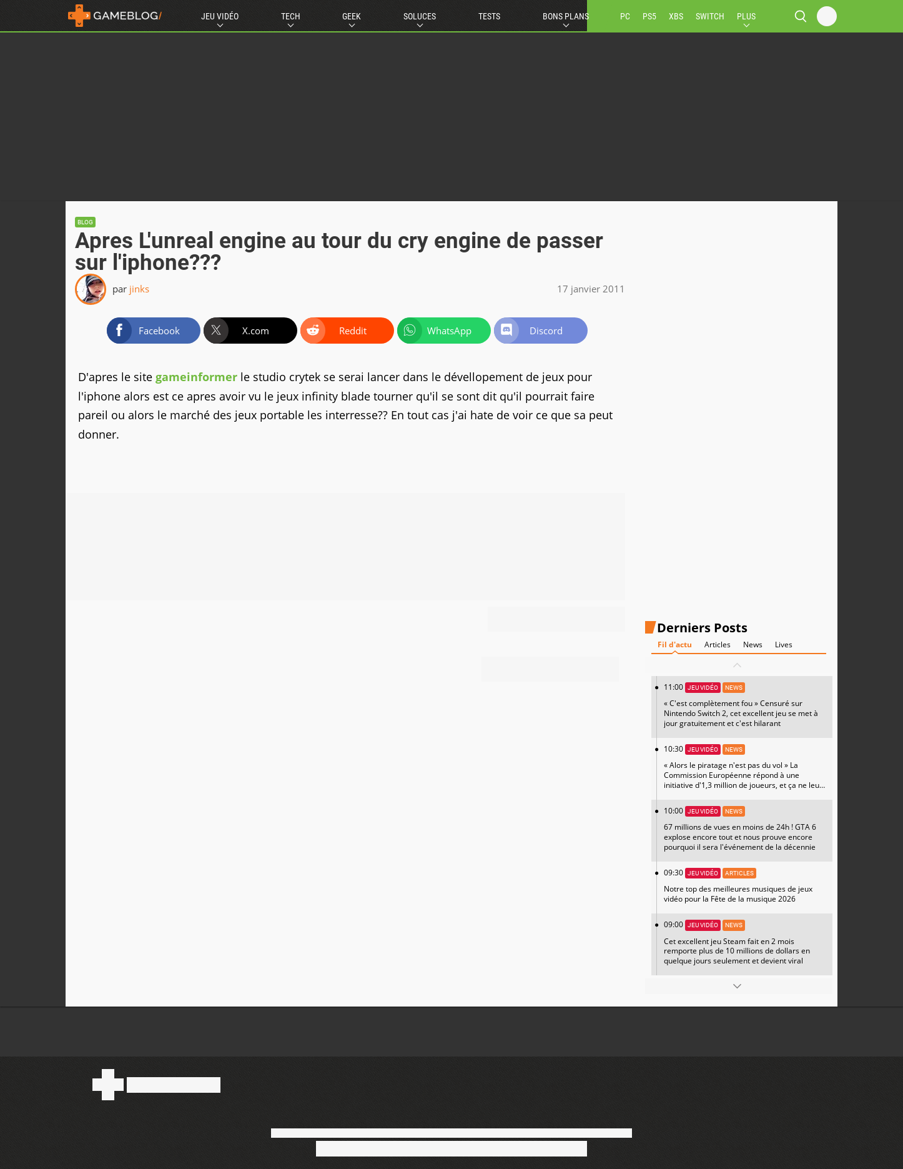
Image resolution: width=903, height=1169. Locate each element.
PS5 (649, 16)
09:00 (745, 942)
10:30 (745, 772)
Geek (351, 16)
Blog (85, 222)
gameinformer (196, 376)
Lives (783, 644)
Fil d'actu (675, 644)
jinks (139, 288)
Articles (717, 644)
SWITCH (710, 16)
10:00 (745, 828)
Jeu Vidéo (220, 16)
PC (625, 16)
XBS (676, 16)
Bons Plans (566, 16)
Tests (489, 16)
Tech (290, 16)
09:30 (745, 885)
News (752, 644)
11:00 (745, 705)
